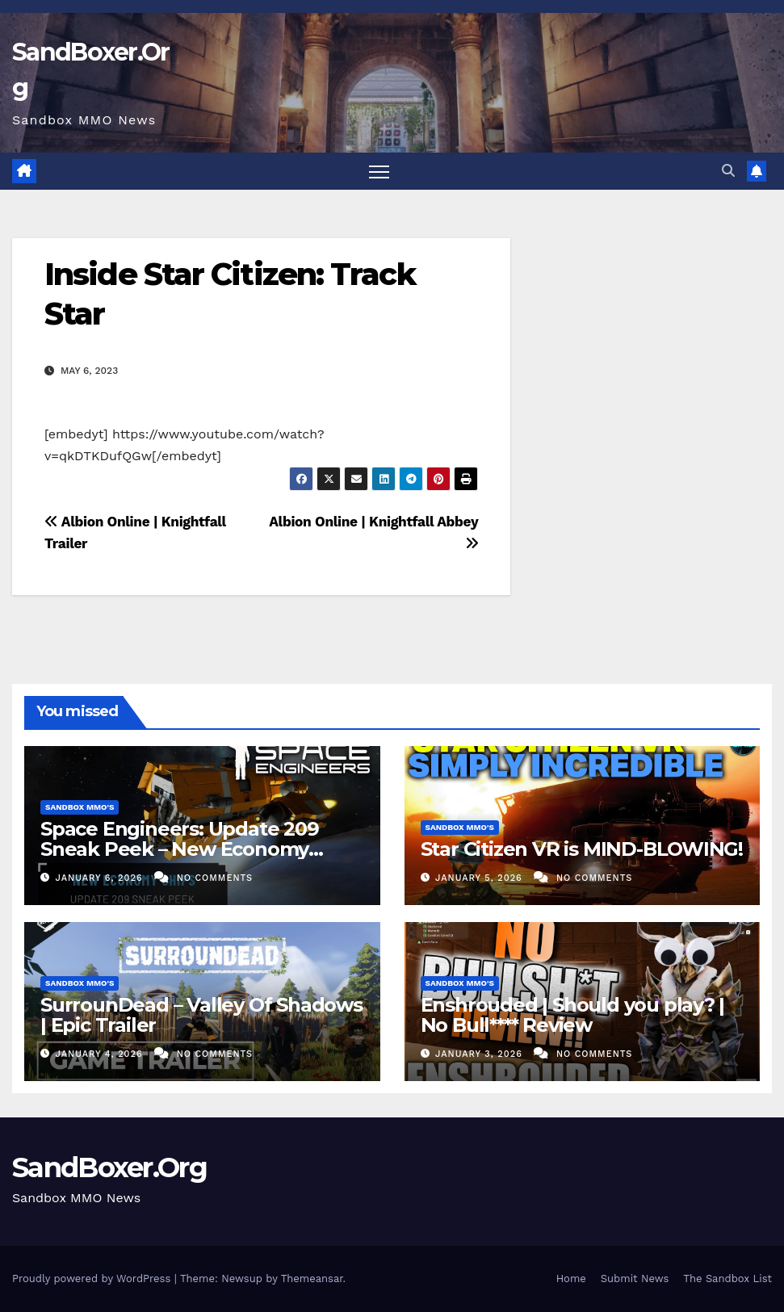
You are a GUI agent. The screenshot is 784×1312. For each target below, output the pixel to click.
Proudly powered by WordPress (93, 1278)
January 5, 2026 (480, 878)
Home (571, 1278)
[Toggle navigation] (379, 171)
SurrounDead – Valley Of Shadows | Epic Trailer (201, 1015)
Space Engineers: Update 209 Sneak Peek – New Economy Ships (179, 849)
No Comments (215, 878)
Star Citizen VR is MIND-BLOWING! (582, 849)
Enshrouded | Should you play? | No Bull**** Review (573, 1015)
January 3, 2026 (480, 1054)
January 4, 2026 (101, 1054)
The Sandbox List (727, 1278)
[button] (728, 170)
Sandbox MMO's (79, 807)
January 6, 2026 (101, 878)
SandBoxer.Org (109, 1167)
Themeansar (312, 1278)
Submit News (635, 1278)
